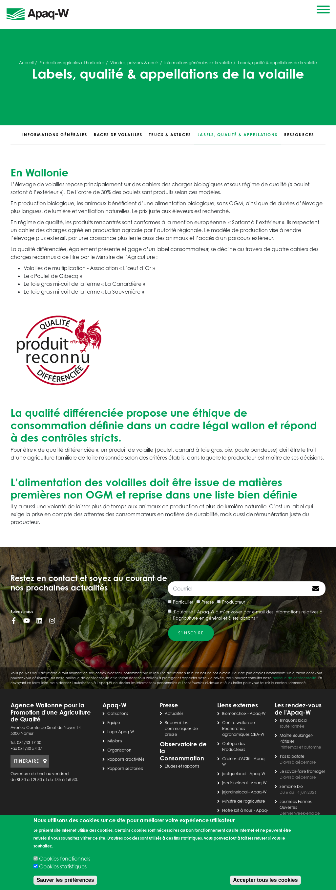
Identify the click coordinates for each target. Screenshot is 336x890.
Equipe (113, 722)
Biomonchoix (234, 713)
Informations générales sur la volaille (198, 62)
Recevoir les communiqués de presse (181, 728)
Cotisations (117, 713)
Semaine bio (291, 786)
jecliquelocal (234, 773)
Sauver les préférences (65, 880)
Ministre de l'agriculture (243, 801)
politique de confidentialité (294, 678)
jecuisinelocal (234, 782)
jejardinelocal (234, 792)
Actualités (174, 713)
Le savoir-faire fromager (302, 771)
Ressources (299, 134)
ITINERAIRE (26, 761)
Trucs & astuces (170, 134)
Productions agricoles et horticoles (71, 62)
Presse (207, 602)
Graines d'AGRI (236, 758)
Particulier (183, 602)
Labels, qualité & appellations (238, 134)
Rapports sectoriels (125, 768)
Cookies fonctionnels (64, 858)
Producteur (233, 602)
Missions (114, 740)
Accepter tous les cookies (265, 880)
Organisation (119, 750)
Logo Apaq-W (120, 731)
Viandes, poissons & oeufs (134, 62)
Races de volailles (118, 134)
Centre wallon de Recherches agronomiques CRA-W (243, 728)
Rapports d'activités (125, 759)
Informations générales (54, 134)
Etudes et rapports (182, 766)
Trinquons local (293, 720)
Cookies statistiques (63, 866)
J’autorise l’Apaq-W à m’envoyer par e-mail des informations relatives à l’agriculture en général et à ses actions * (248, 615)
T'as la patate (292, 756)
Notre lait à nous (237, 810)
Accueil (26, 62)
